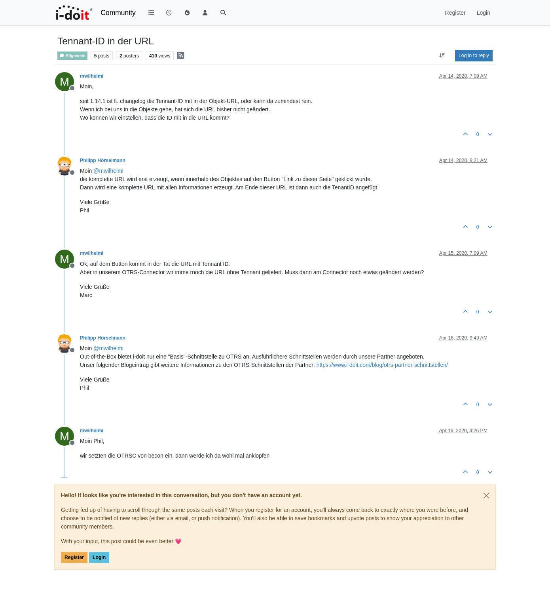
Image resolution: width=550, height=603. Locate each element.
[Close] (486, 495)
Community (118, 13)
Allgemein (72, 55)
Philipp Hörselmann (102, 160)
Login (99, 557)
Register (74, 557)
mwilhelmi (91, 76)
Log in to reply (474, 55)
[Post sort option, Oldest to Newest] (442, 55)
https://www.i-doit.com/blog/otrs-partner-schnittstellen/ (382, 365)
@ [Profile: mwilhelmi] (108, 171)
